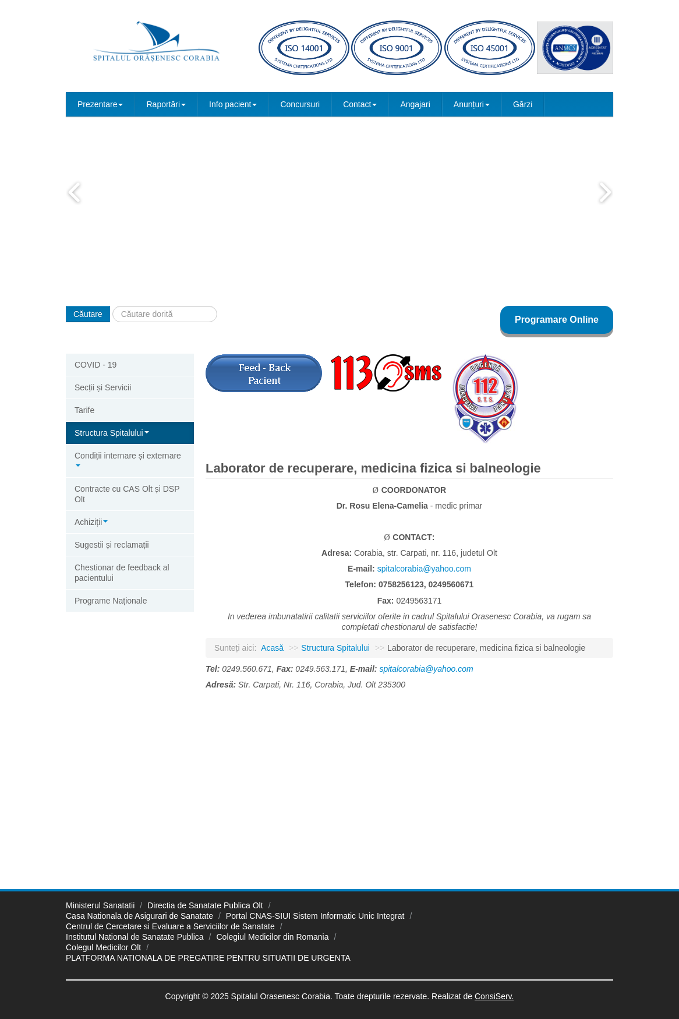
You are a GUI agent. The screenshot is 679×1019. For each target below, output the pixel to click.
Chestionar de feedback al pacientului (122, 573)
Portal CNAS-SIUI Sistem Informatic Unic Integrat (315, 916)
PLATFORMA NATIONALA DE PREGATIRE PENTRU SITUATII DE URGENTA (208, 957)
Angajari (415, 104)
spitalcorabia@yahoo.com (424, 568)
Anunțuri (472, 104)
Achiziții (91, 522)
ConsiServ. (494, 996)
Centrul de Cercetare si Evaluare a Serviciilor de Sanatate (170, 926)
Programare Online (557, 320)
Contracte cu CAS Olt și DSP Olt (127, 494)
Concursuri (300, 104)
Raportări (166, 104)
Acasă (272, 648)
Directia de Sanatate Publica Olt (205, 905)
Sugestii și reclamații (112, 544)
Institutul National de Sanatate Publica (135, 937)
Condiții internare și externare (128, 459)
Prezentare (100, 104)
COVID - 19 (95, 364)
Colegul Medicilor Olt (103, 947)
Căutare (87, 314)
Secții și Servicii (103, 387)
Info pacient (233, 104)
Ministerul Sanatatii (100, 905)
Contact (360, 104)
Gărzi (522, 104)
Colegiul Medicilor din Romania (273, 937)
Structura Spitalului (112, 433)
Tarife (84, 410)
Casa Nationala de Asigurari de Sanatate (139, 916)
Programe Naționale (111, 600)
